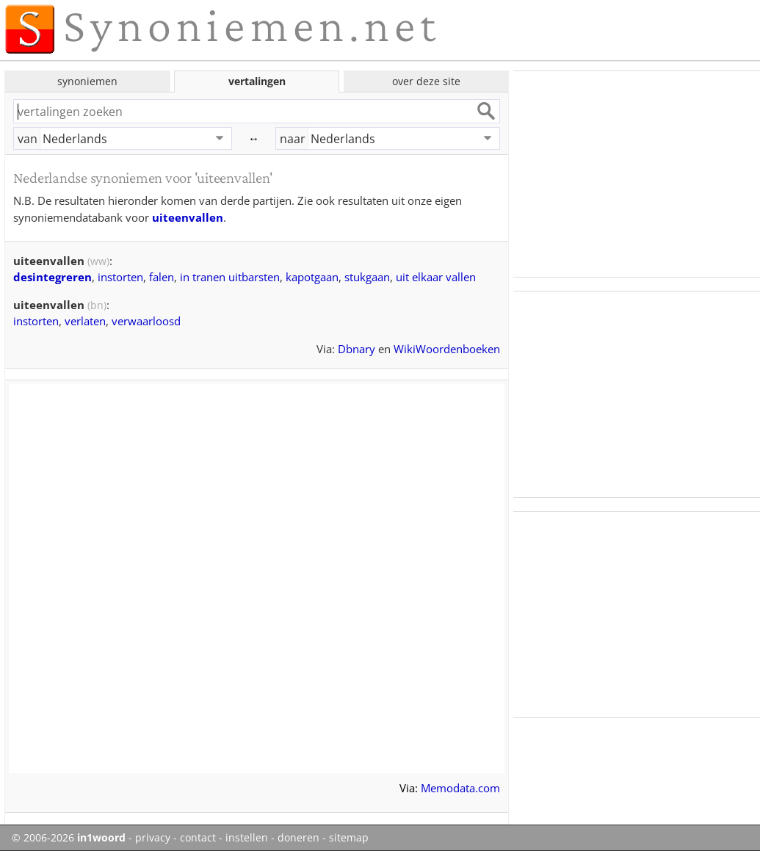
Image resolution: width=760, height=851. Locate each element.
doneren (298, 837)
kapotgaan (312, 276)
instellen (246, 837)
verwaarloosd (146, 321)
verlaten (85, 321)
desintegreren (52, 276)
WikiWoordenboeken (447, 348)
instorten (120, 276)
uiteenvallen (187, 217)
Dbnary (356, 348)
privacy (152, 837)
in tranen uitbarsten (230, 276)
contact (198, 837)
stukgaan (367, 276)
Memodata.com (460, 788)
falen (161, 276)
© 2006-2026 (69, 837)
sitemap (349, 837)
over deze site (426, 81)
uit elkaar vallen (436, 276)
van (27, 139)
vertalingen (257, 81)
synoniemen (87, 81)
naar (292, 139)
